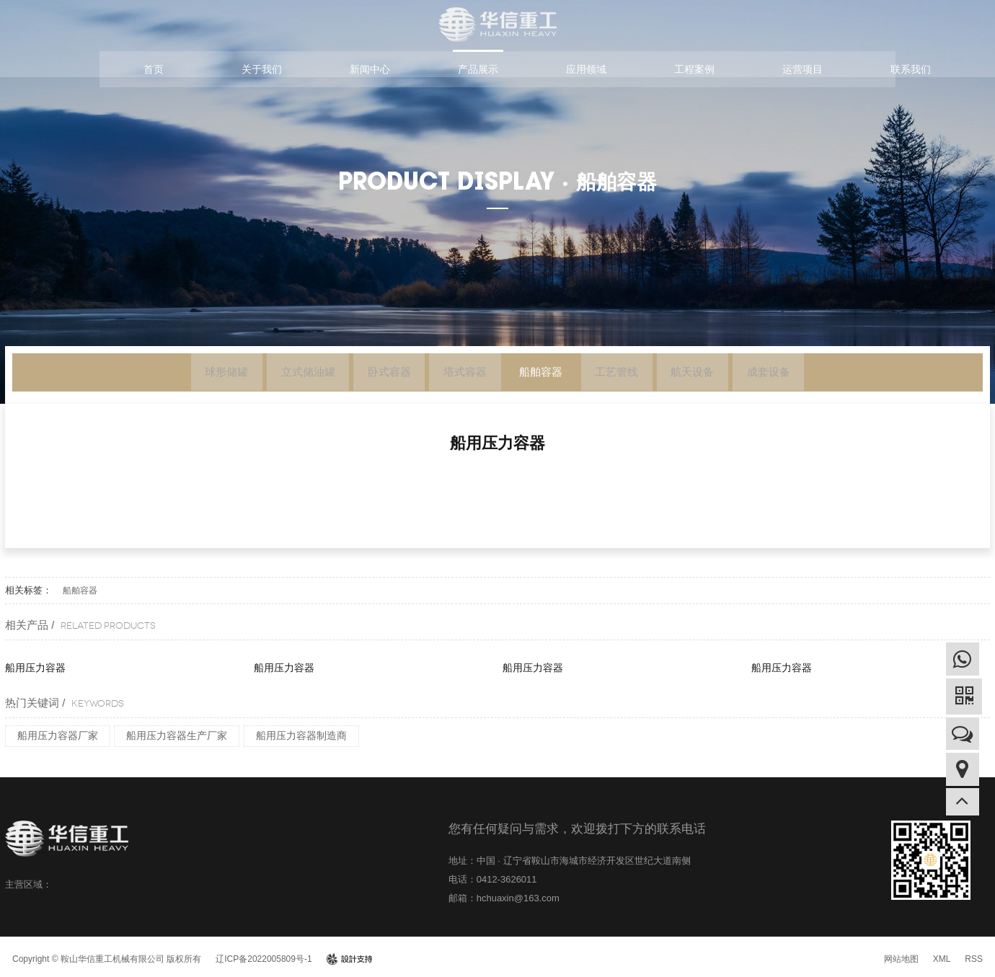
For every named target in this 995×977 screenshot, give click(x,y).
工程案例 (694, 69)
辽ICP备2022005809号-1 (263, 959)
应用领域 (586, 69)
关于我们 (262, 69)
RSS (974, 959)
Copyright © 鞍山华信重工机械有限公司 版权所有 (106, 959)
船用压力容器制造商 (301, 735)
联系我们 (910, 69)
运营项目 (802, 69)
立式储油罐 (278, 374)
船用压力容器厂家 (57, 735)
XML (942, 959)
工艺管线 (635, 374)
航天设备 (723, 374)
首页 (153, 69)
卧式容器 (371, 374)
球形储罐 (184, 374)
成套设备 (811, 374)
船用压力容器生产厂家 (176, 735)
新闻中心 (370, 69)
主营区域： (28, 884)
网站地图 (901, 959)
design (349, 959)
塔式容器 (459, 374)
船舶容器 (547, 374)
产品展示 (478, 69)
